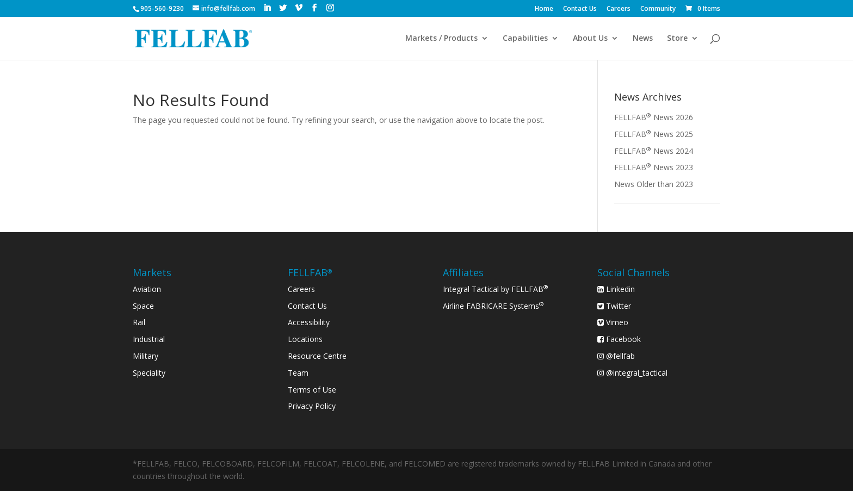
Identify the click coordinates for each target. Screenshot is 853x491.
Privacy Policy (312, 406)
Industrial (149, 339)
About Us (590, 38)
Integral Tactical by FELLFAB (495, 289)
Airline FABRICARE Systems (493, 306)
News (643, 38)
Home (544, 9)
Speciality (149, 373)
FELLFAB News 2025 (653, 134)
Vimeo (612, 322)
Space (143, 306)
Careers (619, 9)
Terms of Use (312, 389)
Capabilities (525, 38)
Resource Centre (317, 356)
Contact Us (580, 9)
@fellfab (616, 356)
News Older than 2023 (653, 184)
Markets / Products (441, 38)
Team (298, 373)
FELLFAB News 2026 (653, 117)
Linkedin (616, 289)
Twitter (614, 306)
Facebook (619, 339)
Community (658, 9)
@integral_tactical (632, 373)
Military (145, 356)
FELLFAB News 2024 (653, 151)
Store (677, 38)
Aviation (147, 289)
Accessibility (309, 322)
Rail (139, 322)
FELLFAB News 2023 (653, 167)
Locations (305, 339)
